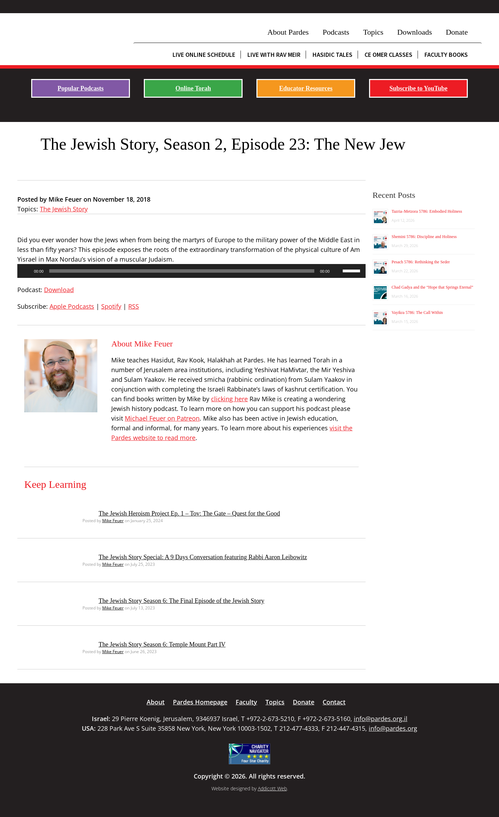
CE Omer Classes (388, 55)
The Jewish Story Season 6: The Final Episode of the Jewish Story (181, 600)
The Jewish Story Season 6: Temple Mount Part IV (162, 644)
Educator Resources (306, 88)
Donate (457, 32)
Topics (373, 32)
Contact (334, 702)
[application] (191, 271)
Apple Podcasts (72, 306)
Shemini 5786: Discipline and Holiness (424, 236)
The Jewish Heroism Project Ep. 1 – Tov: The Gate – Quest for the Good (189, 513)
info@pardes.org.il (381, 718)
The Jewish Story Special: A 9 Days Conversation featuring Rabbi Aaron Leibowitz (203, 557)
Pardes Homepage (200, 702)
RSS (133, 306)
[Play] (26, 270)
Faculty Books (446, 55)
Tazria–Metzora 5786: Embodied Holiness (427, 211)
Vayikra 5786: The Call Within (417, 312)
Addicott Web (272, 788)
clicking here (229, 399)
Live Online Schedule (204, 55)
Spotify (111, 306)
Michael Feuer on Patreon (162, 418)
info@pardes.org (393, 728)
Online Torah (193, 88)
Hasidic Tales (332, 55)
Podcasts (336, 32)
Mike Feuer (113, 521)
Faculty (246, 702)
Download (59, 289)
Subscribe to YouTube (418, 88)
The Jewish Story (64, 209)
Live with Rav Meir (273, 55)
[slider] (182, 271)
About (156, 702)
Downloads (414, 32)
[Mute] (337, 270)
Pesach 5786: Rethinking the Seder (421, 262)
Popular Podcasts (81, 88)
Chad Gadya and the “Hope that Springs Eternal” (432, 287)
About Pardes (288, 32)
